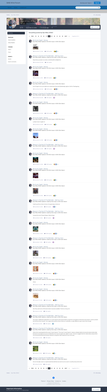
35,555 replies (48, 51)
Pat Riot (49, 41)
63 (62, 36)
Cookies (64, 381)
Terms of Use (25, 390)
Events (9, 59)
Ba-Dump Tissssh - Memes (40, 40)
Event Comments (12, 61)
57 (46, 36)
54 (38, 36)
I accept (96, 389)
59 (51, 36)
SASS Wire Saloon (60, 41)
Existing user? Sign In (86, 3)
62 (59, 36)
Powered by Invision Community (53, 384)
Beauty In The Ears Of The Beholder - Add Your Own (48, 56)
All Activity (10, 33)
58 (49, 36)
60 (54, 36)
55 (41, 36)
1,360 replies (48, 62)
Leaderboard (23, 7)
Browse (9, 7)
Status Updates (11, 39)
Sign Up (97, 2)
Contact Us (58, 381)
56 (43, 36)
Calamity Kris (50, 57)
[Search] (81, 7)
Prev (32, 36)
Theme (43, 381)
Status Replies (11, 42)
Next (66, 36)
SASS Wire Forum (13, 3)
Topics (9, 49)
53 (35, 36)
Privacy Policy (50, 381)
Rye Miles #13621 (37, 41)
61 (57, 36)
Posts (9, 52)
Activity (15, 7)
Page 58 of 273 (75, 36)
